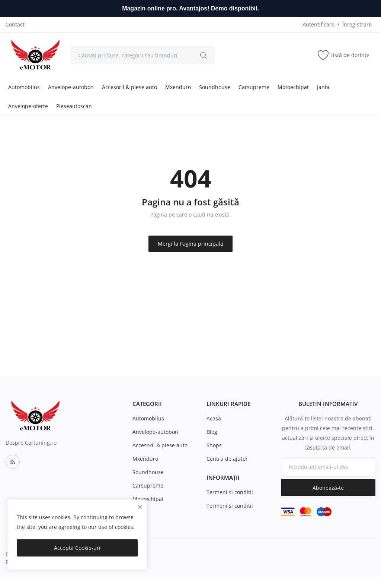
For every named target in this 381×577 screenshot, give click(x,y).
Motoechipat (293, 87)
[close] (140, 506)
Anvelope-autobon (71, 87)
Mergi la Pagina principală (190, 243)
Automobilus (24, 87)
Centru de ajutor (227, 458)
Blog (211, 431)
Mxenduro (178, 87)
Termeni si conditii (229, 492)
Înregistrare (357, 24)
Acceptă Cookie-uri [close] (77, 547)
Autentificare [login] (318, 24)
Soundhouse (214, 87)
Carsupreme (253, 87)
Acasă (213, 418)
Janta (323, 87)
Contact (15, 24)
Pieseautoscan (74, 106)
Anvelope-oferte (28, 106)
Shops (214, 445)
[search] (203, 55)
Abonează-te (328, 487)
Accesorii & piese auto (129, 87)
